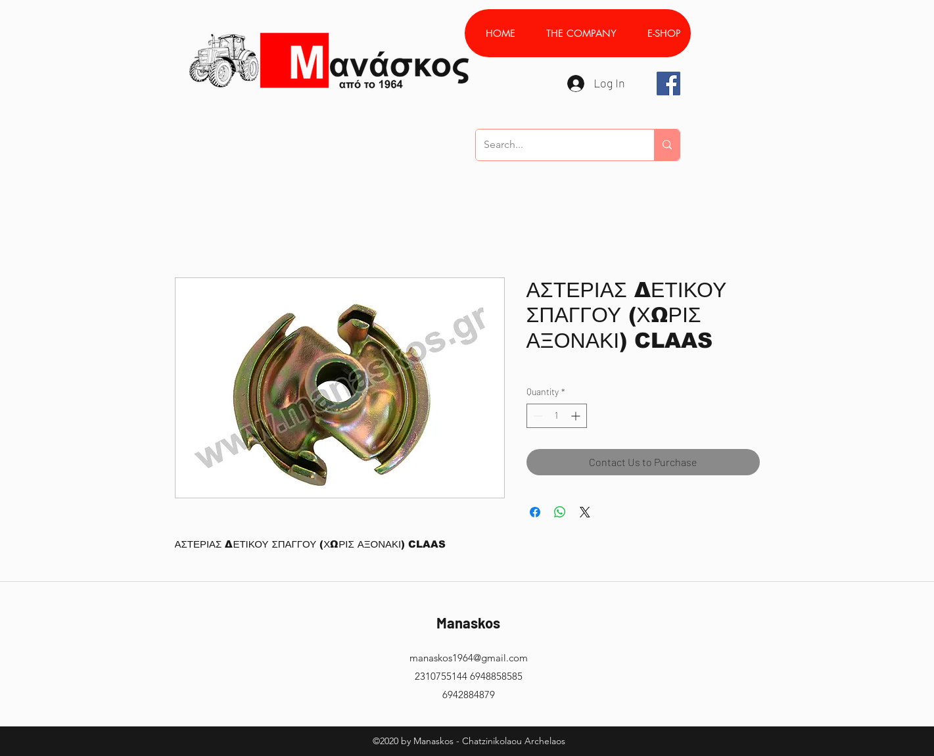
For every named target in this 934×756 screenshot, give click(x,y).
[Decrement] (536, 415)
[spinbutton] (557, 415)
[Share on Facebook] (535, 512)
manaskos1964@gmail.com (468, 657)
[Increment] (577, 415)
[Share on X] (585, 512)
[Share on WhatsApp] (560, 512)
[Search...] (555, 145)
